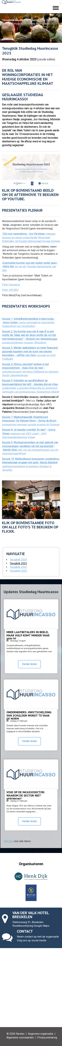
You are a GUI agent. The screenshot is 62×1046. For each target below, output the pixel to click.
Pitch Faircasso (11, 284)
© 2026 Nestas (15, 1033)
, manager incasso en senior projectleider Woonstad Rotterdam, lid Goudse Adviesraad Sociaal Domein (31, 237)
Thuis (5, 23)
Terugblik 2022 (18, 567)
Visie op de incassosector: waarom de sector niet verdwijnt (25, 795)
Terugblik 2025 (18, 570)
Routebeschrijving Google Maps (30, 925)
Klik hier (8, 841)
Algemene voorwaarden (20, 1037)
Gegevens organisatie (40, 1033)
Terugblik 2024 (18, 559)
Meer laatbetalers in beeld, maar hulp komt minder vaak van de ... (27, 635)
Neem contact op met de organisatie (38, 936)
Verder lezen (29, 664)
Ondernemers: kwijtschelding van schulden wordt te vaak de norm (28, 715)
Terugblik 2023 (18, 563)
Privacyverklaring (47, 1037)
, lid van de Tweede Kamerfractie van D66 (30, 266)
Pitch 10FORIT (10, 289)
